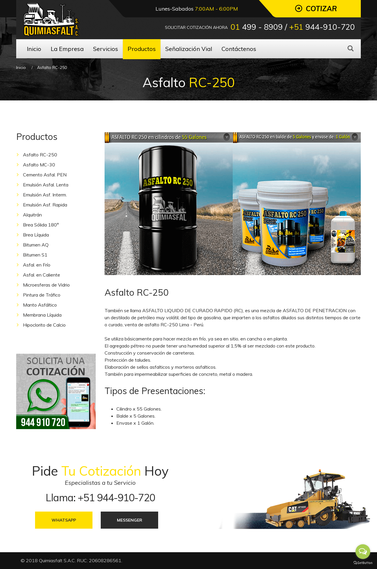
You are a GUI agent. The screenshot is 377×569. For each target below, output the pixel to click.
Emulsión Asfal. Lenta (45, 185)
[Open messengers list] (362, 551)
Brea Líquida (36, 235)
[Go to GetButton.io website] (362, 563)
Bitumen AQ (36, 245)
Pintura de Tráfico (41, 295)
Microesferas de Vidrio (46, 285)
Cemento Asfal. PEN (45, 175)
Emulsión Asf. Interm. (45, 195)
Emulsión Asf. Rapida (45, 205)
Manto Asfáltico (40, 305)
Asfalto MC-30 (39, 165)
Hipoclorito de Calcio (44, 325)
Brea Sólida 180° (41, 225)
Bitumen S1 (35, 255)
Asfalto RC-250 (40, 155)
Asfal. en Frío (36, 265)
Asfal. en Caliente (41, 275)
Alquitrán (32, 215)
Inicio (21, 67)
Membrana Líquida (42, 315)
